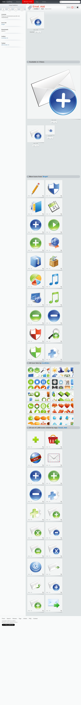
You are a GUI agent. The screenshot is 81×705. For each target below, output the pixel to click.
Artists (44, 1)
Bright (3, 24)
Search (18, 1)
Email (36, 6)
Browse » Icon (28, 1)
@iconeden (4, 45)
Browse (15, 618)
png (36, 32)
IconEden (4, 38)
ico (39, 32)
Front (3, 618)
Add (42, 6)
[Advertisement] (59, 23)
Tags (37, 1)
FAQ (30, 618)
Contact (35, 618)
